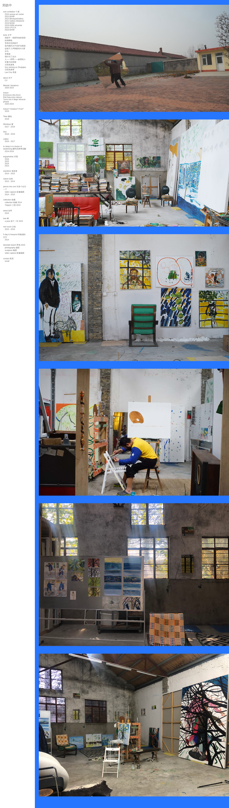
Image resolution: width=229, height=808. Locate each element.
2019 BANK (10, 23)
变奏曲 (7, 54)
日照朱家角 (9, 65)
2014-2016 (9, 151)
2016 (7, 159)
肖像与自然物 (10, 62)
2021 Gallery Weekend (14, 21)
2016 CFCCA (10, 27)
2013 (7, 166)
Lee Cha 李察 (10, 72)
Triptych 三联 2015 (13, 205)
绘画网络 (8, 40)
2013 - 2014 (10, 181)
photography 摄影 (12, 248)
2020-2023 (9, 88)
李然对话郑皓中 (11, 43)
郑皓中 (7, 5)
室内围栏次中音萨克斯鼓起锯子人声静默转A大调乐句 (15, 48)
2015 (7, 161)
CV (6, 80)
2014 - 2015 (10, 173)
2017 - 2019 (10, 127)
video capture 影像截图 (14, 192)
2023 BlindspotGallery (14, 19)
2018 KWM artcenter (13, 25)
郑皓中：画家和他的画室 (15, 38)
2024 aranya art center (14, 14)
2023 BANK (10, 16)
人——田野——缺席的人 (15, 59)
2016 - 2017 (10, 141)
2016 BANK (10, 30)
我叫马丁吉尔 (10, 57)
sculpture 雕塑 (11, 250)
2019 (7, 111)
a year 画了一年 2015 (14, 221)
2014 (7, 163)
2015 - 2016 (10, 229)
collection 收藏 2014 (13, 202)
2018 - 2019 (10, 134)
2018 (7, 119)
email (7, 261)
